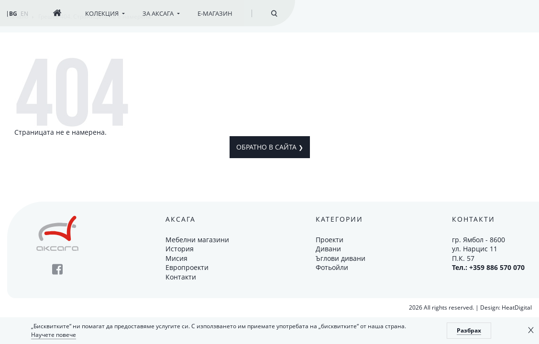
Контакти (180, 276)
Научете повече (53, 335)
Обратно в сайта (269, 146)
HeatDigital (517, 307)
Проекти (329, 239)
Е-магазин (215, 13)
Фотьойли (332, 267)
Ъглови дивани (340, 258)
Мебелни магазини (197, 239)
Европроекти (187, 267)
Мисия (176, 258)
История (179, 248)
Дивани (328, 248)
